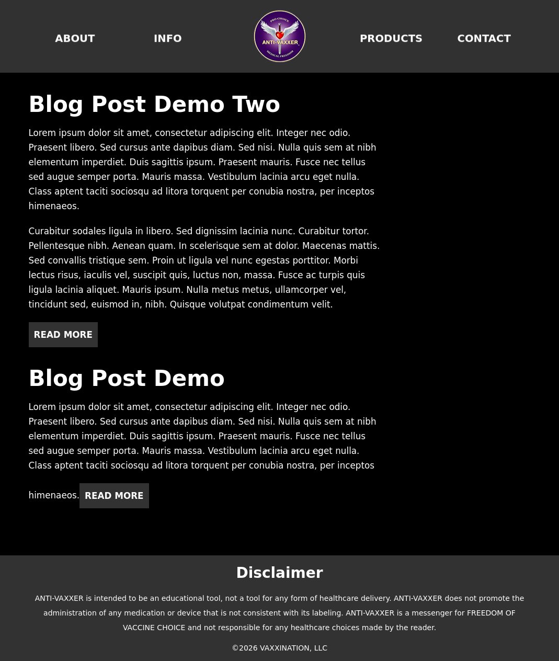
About (75, 36)
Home (279, 36)
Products (391, 36)
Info (168, 36)
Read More (63, 334)
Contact (484, 36)
